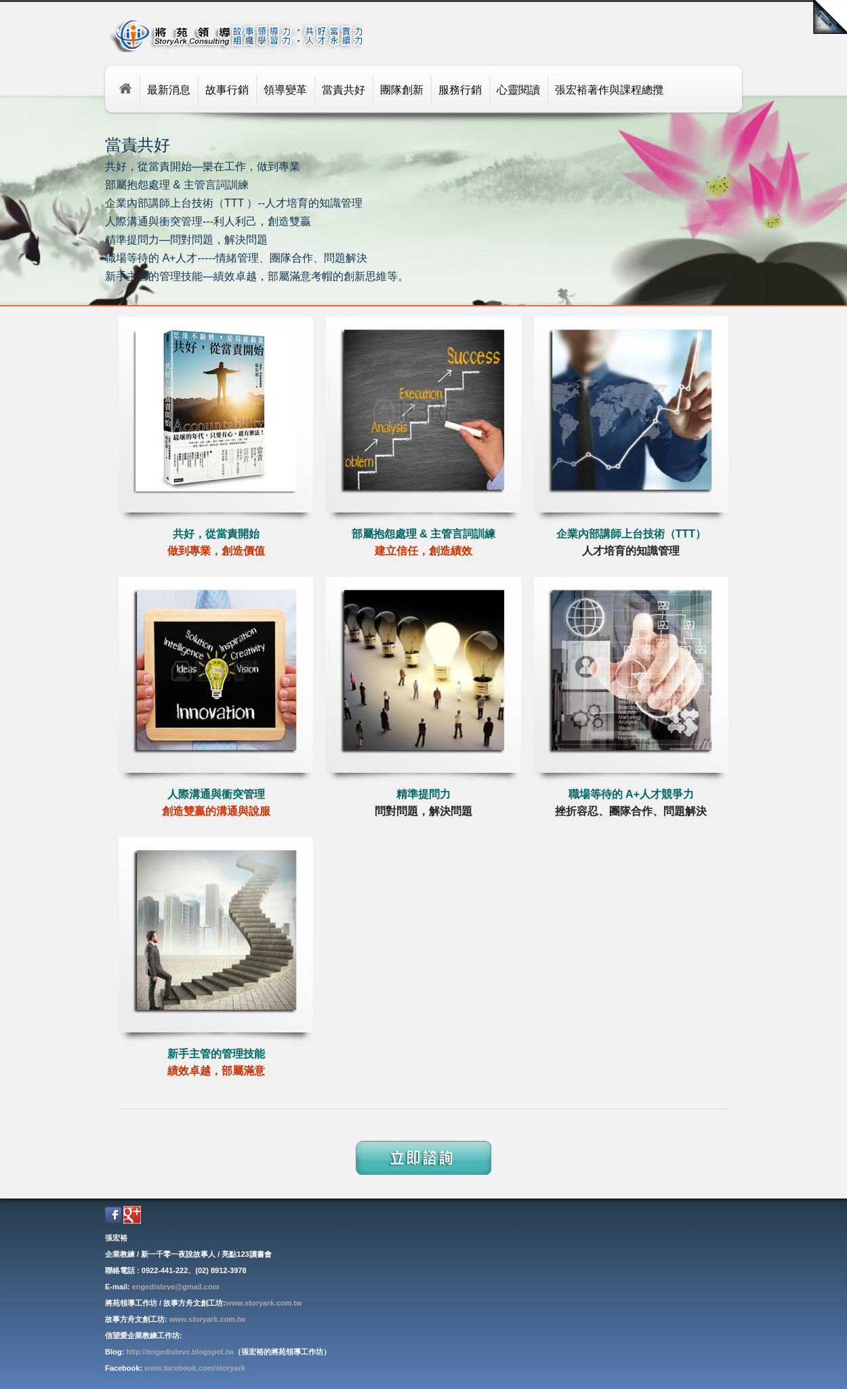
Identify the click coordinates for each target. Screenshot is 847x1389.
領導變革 (285, 90)
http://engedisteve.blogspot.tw (180, 1352)
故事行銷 (227, 90)
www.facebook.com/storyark (194, 1368)
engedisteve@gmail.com (176, 1287)
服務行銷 (460, 90)
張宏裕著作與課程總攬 (609, 90)
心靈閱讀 (518, 90)
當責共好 (343, 90)
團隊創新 (402, 90)
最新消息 (168, 90)
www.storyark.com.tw (264, 1303)
